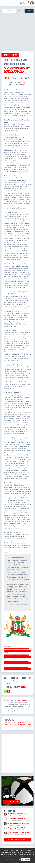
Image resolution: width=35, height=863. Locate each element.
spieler (11, 724)
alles (29, 722)
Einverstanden (25, 859)
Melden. (22, 686)
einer (5, 722)
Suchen (29, 11)
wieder (6, 724)
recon (17, 724)
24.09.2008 (14, 82)
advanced (23, 724)
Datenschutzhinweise (12, 859)
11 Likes (13, 84)
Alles (19, 11)
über (14, 722)
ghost (29, 724)
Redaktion (22, 82)
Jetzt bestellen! (11, 802)
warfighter (27, 727)
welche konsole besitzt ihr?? (18, 814)
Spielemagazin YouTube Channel (19, 823)
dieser (19, 722)
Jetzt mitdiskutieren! (17, 840)
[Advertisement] (17, 31)
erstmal (24, 722)
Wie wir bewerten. (11, 606)
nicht (10, 722)
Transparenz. (10, 607)
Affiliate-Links (21, 700)
